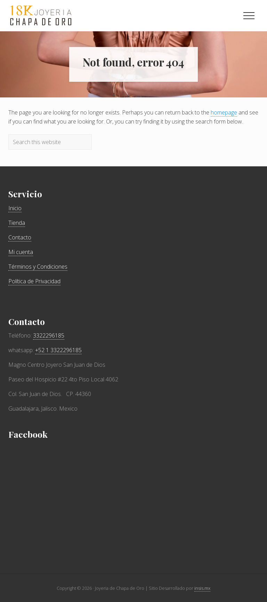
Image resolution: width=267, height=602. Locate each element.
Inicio (15, 208)
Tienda (16, 223)
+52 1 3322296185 (58, 350)
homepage (224, 112)
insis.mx (202, 588)
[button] (249, 15)
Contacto (19, 237)
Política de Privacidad (34, 281)
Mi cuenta (20, 252)
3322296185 (48, 335)
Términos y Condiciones (37, 266)
